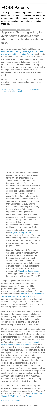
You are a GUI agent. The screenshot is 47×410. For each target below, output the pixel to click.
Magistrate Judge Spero (20, 233)
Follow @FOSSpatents (11, 401)
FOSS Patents (15, 7)
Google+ (29, 396)
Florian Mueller (18, 91)
